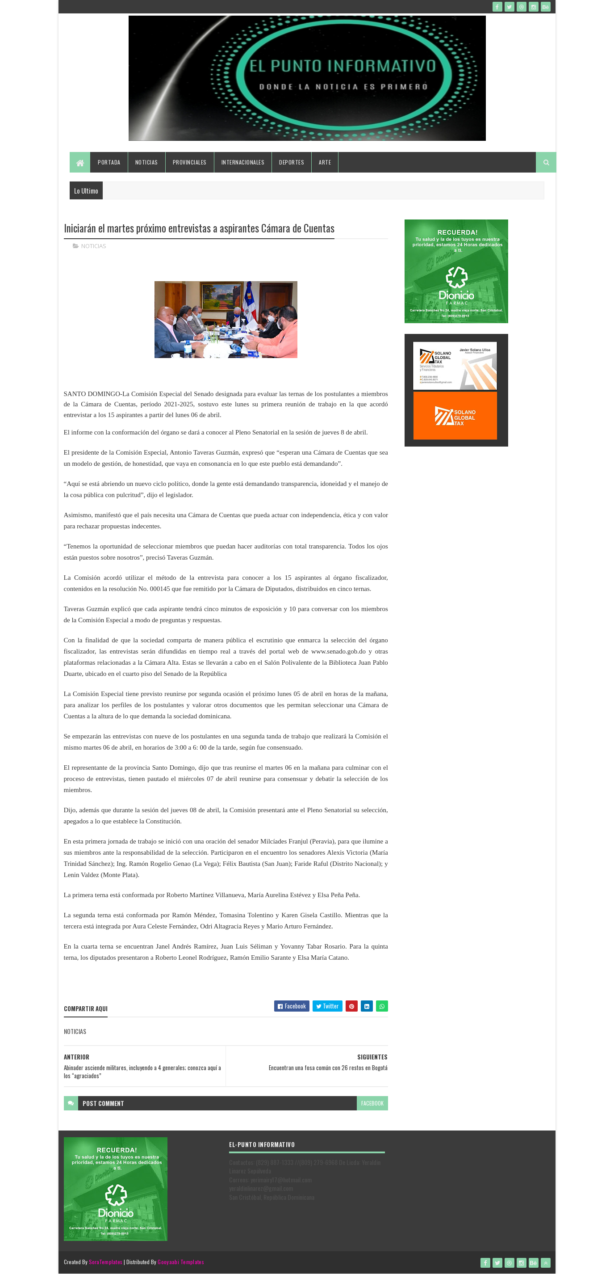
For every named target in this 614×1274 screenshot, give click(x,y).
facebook (372, 1103)
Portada (109, 162)
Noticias (146, 162)
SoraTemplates (106, 1262)
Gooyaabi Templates (181, 1262)
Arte (325, 162)
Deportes (291, 162)
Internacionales (243, 162)
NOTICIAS (93, 246)
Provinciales (190, 162)
